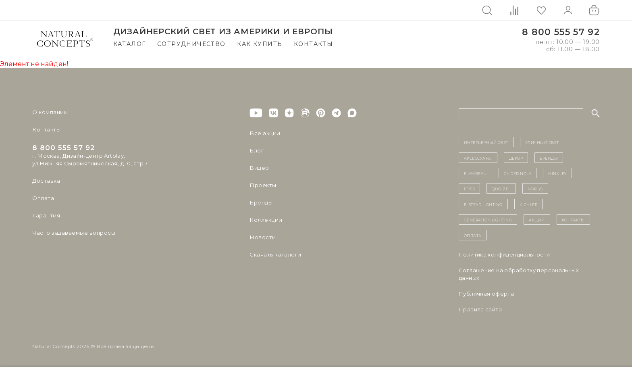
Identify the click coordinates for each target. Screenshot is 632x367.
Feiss (469, 188)
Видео (258, 168)
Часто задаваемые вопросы (73, 232)
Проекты (262, 185)
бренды (549, 157)
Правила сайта (480, 309)
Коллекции (265, 220)
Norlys (535, 188)
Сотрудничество (191, 44)
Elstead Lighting (483, 204)
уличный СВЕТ (542, 142)
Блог (256, 150)
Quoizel (501, 188)
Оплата (43, 198)
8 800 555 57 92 (561, 32)
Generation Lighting (488, 219)
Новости (262, 237)
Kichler (529, 204)
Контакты (313, 44)
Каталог (129, 44)
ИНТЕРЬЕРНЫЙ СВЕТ (486, 142)
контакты (573, 219)
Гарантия (45, 215)
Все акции (264, 133)
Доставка (46, 180)
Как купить (259, 44)
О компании (49, 112)
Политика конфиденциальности (504, 254)
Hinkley (557, 173)
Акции (537, 219)
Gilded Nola (518, 173)
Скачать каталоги (274, 254)
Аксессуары (478, 157)
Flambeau (475, 173)
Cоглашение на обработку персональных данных (519, 274)
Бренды (260, 202)
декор (516, 157)
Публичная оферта (486, 293)
